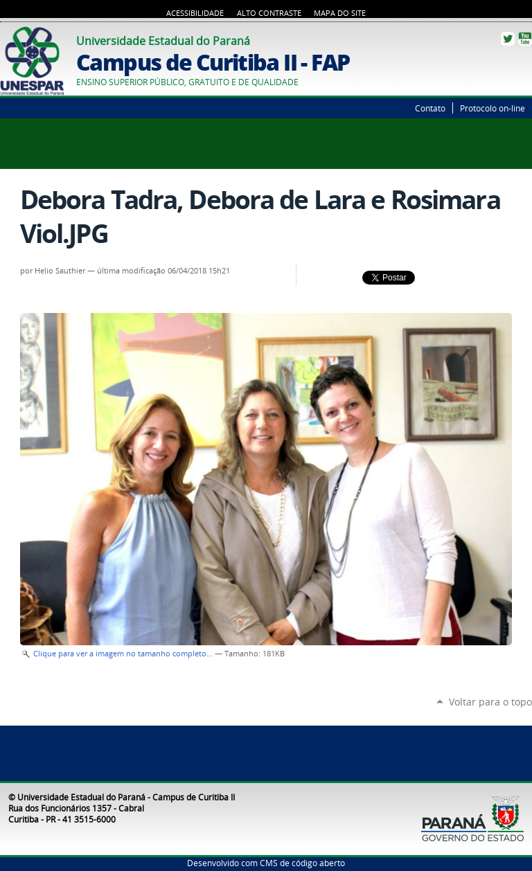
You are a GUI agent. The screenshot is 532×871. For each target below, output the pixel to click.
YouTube (525, 39)
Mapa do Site (340, 13)
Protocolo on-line (492, 108)
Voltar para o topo (490, 701)
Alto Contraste (269, 13)
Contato (430, 108)
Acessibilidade (195, 13)
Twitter (508, 39)
